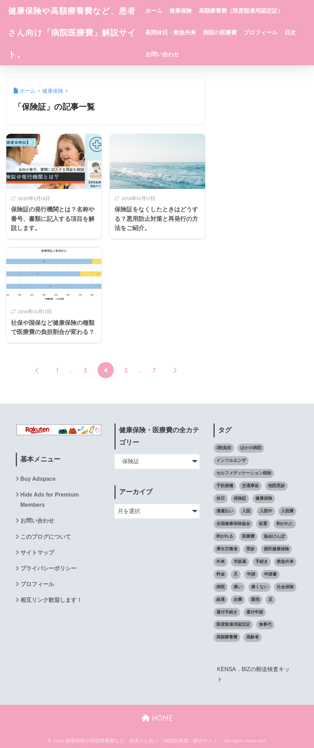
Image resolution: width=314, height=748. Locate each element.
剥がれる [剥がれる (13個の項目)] (224, 536)
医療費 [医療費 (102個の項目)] (248, 536)
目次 (290, 32)
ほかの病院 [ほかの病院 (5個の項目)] (250, 447)
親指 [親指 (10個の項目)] (255, 599)
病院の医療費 (220, 32)
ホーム (153, 11)
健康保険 (180, 11)
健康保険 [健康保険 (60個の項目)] (263, 498)
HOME (157, 718)
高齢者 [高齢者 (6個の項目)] (252, 637)
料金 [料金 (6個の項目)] (220, 574)
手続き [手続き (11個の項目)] (261, 561)
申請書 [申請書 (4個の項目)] (270, 574)
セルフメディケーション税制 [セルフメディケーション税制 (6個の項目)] (243, 473)
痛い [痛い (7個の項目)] (238, 586)
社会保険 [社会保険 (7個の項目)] (285, 586)
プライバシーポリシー (48, 568)
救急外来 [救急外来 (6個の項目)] (285, 561)
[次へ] (174, 370)
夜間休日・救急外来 (170, 32)
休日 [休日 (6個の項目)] (220, 498)
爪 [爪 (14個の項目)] (236, 574)
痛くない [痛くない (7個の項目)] (259, 586)
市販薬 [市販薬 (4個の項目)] (240, 561)
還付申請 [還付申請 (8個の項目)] (254, 612)
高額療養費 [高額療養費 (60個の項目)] (226, 637)
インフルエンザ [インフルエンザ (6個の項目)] (231, 460)
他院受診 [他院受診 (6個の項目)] (276, 485)
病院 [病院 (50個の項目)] (220, 586)
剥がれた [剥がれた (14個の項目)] (284, 523)
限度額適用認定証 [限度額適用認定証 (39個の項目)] (233, 624)
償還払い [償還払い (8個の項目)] (224, 510)
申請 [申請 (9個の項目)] (251, 574)
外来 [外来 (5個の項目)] (220, 561)
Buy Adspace (37, 479)
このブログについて (45, 537)
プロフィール (260, 32)
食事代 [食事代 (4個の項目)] (265, 624)
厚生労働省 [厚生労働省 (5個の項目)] (226, 548)
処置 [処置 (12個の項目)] (263, 523)
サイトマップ (37, 553)
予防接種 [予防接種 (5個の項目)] (224, 485)
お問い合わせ (162, 54)
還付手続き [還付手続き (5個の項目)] (226, 612)
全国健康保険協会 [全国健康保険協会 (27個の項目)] (233, 523)
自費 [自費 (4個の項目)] (238, 599)
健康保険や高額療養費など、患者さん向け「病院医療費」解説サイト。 (72, 32)
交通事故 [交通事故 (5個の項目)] (250, 485)
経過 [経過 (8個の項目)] (220, 599)
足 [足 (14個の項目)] (270, 599)
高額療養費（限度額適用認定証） (241, 11)
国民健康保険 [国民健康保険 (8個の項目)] (276, 548)
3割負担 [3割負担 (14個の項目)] (223, 447)
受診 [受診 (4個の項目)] (250, 548)
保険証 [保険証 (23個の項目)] (240, 498)
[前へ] (37, 370)
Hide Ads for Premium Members (49, 500)
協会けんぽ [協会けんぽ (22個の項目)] (274, 536)
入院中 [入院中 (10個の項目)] (266, 510)
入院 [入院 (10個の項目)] (246, 510)
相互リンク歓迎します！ (51, 600)
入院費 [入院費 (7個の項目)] (287, 510)
